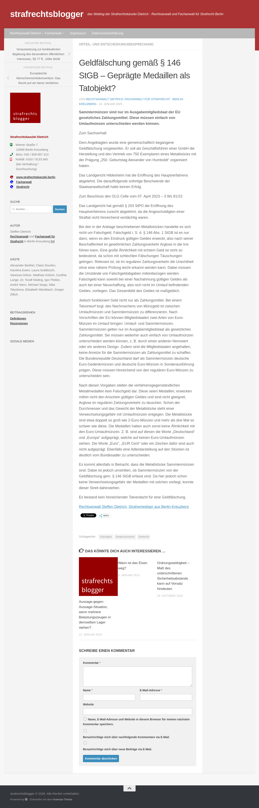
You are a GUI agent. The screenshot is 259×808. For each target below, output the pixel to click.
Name (87, 690)
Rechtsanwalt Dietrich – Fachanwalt (35, 33)
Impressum (78, 33)
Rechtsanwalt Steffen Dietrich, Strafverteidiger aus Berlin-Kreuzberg (134, 507)
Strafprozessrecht (125, 536)
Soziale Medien (22, 341)
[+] (52, 241)
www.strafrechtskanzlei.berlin (32, 177)
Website (88, 704)
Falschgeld (106, 536)
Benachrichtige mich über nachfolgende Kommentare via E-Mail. (126, 737)
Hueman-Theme (62, 799)
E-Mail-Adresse (151, 690)
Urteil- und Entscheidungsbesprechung (116, 44)
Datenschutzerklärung (107, 33)
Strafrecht (143, 536)
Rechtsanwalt (19, 236)
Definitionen (18, 318)
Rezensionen (19, 323)
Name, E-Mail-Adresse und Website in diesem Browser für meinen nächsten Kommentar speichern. (136, 722)
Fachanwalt (21, 182)
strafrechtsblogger (46, 14)
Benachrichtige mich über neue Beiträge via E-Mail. (117, 749)
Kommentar (92, 662)
